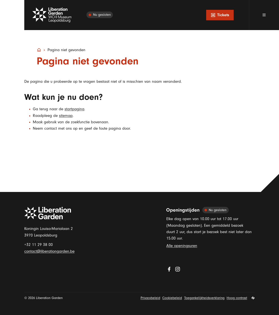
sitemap (66, 115)
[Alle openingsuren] (99, 15)
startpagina (74, 109)
